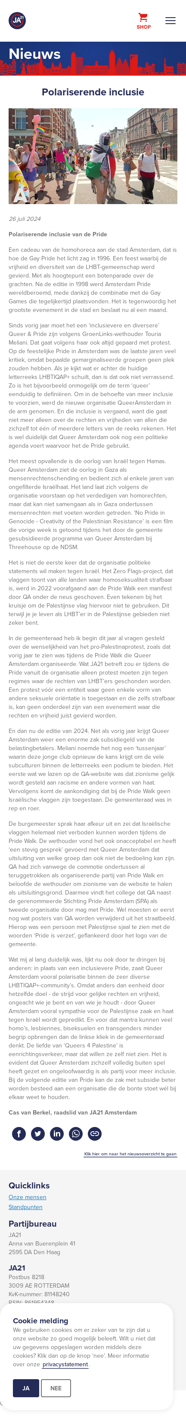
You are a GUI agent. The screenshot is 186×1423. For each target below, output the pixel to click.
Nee (56, 1388)
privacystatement (65, 1364)
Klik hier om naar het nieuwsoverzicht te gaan (130, 1154)
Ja (26, 1388)
